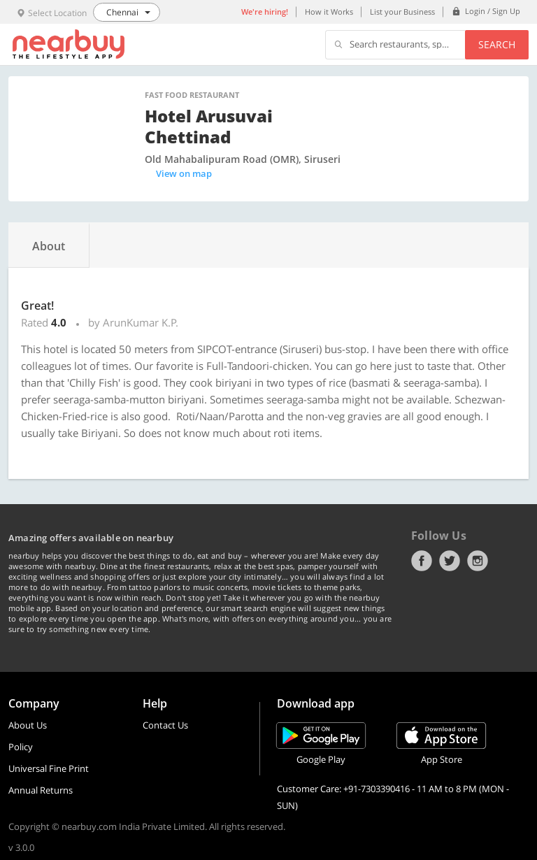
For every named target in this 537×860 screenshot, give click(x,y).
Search (496, 44)
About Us (27, 725)
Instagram (477, 560)
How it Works (329, 11)
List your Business (402, 11)
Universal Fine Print (48, 768)
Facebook (421, 560)
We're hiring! (264, 11)
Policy (20, 746)
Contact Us (165, 725)
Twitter (449, 560)
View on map (184, 173)
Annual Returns (40, 790)
